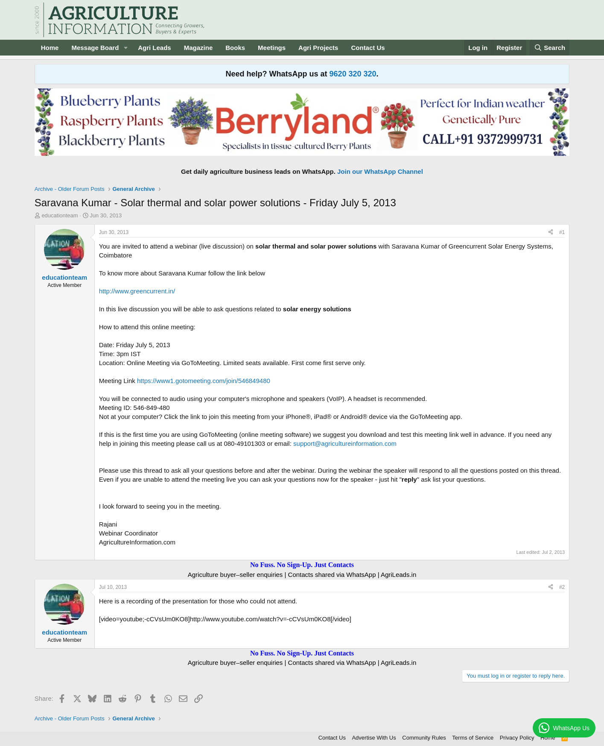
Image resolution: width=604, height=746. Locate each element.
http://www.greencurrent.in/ (137, 291)
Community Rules (424, 737)
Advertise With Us (374, 737)
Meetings (272, 47)
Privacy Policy (517, 737)
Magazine (198, 47)
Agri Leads (154, 47)
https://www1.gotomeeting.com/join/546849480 (203, 380)
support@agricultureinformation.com (345, 443)
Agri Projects (318, 47)
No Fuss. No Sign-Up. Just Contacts (302, 564)
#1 (562, 232)
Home (50, 47)
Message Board (95, 47)
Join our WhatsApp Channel (380, 171)
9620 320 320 (352, 74)
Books (235, 47)
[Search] (550, 48)
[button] (125, 48)
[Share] (550, 232)
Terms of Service (472, 737)
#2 (562, 587)
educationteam (59, 215)
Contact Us (368, 47)
